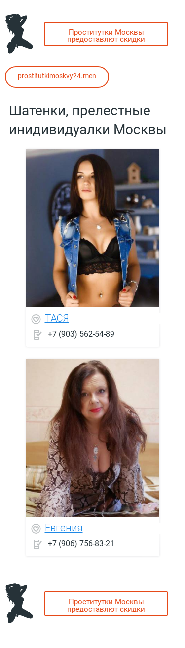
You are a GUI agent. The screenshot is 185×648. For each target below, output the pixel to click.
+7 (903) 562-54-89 (81, 333)
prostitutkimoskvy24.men (57, 76)
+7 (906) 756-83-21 (81, 543)
